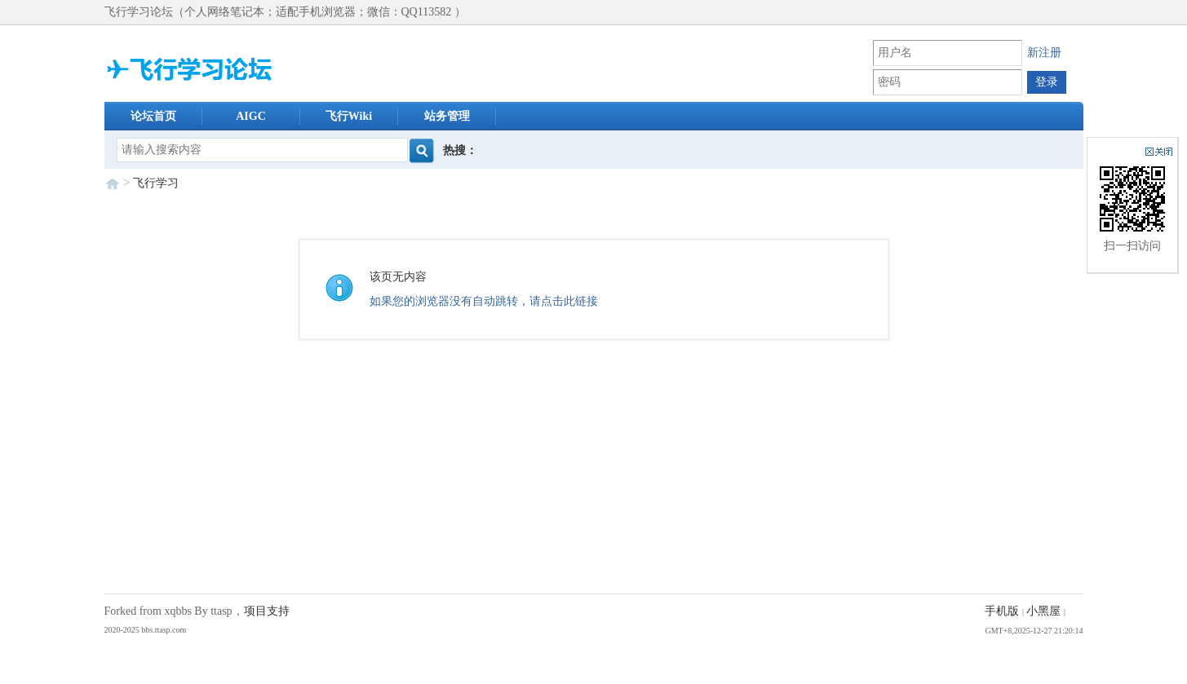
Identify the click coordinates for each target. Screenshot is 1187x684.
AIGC (251, 116)
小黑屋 (1043, 611)
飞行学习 (156, 183)
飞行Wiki (349, 116)
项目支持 (267, 611)
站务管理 (447, 116)
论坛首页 (153, 116)
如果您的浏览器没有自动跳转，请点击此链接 (484, 301)
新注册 (1044, 52)
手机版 (1002, 611)
